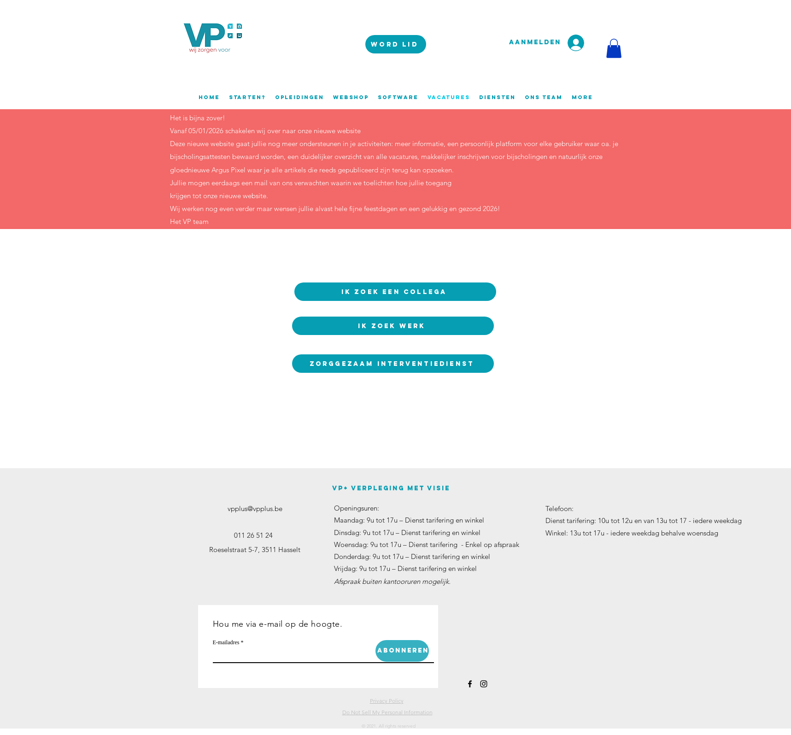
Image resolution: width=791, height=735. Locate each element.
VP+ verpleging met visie (391, 488)
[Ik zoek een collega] (395, 291)
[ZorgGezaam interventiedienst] (393, 363)
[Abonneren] (402, 651)
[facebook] (470, 683)
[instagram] (483, 683)
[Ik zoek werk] (393, 326)
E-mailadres (226, 642)
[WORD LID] (395, 44)
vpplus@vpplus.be (255, 508)
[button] (614, 48)
